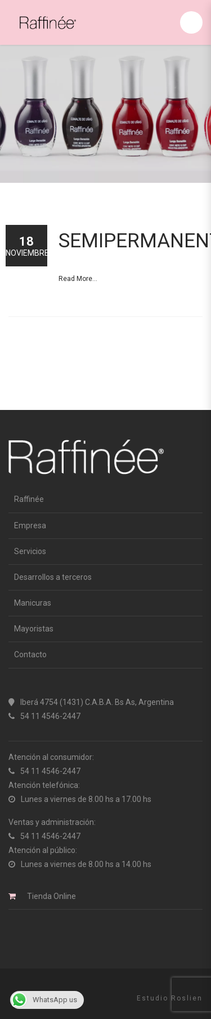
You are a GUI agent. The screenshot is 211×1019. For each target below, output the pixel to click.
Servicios (30, 551)
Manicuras (32, 602)
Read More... (78, 279)
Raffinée (29, 499)
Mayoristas (33, 628)
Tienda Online (51, 896)
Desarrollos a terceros (53, 577)
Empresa (30, 525)
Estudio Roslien (170, 998)
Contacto (30, 654)
